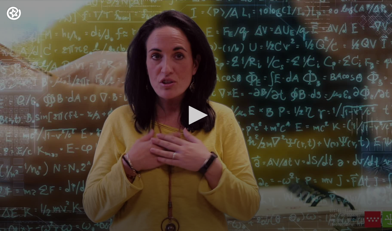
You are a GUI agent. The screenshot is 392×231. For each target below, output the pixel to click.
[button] (196, 115)
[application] (196, 115)
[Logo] (13, 13)
